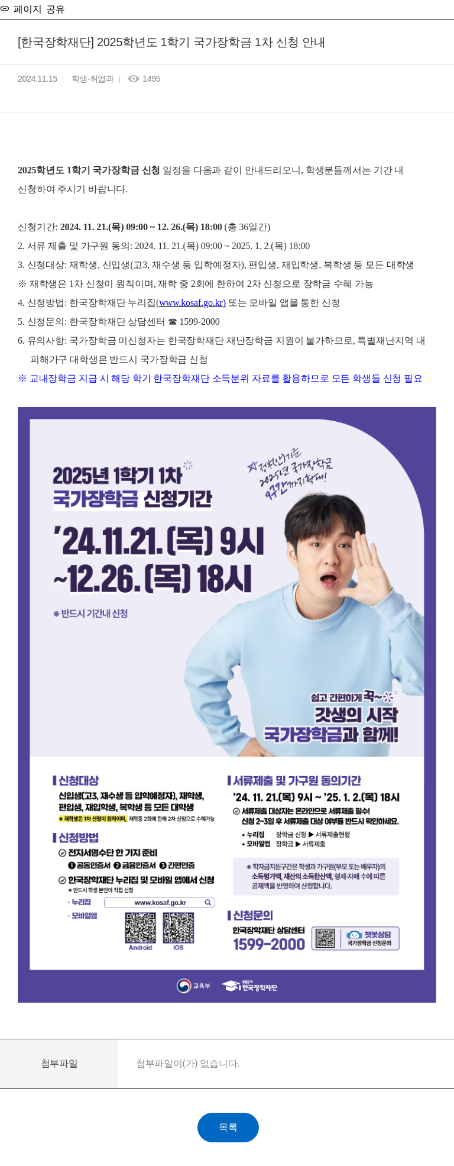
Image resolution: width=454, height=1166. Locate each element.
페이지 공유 (37, 8)
